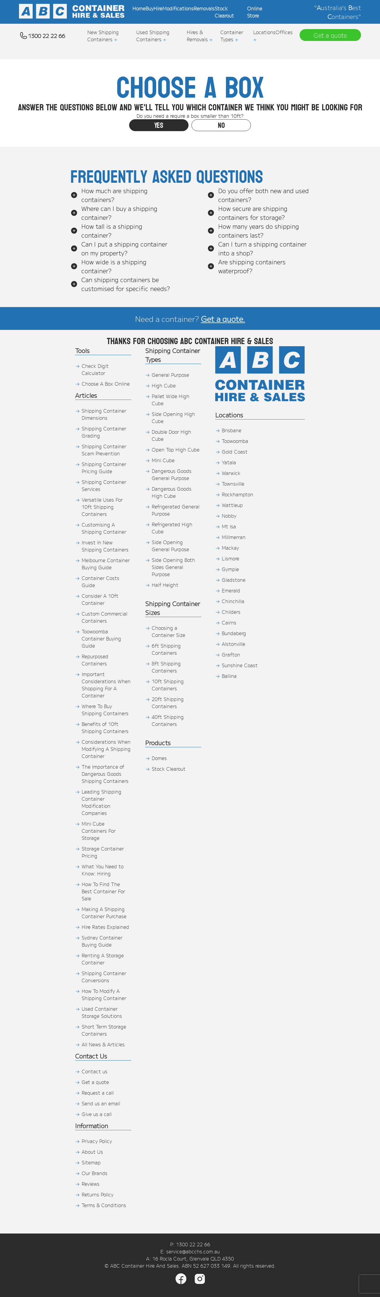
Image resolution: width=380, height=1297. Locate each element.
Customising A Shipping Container (104, 528)
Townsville (233, 483)
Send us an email (101, 1103)
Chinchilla (233, 601)
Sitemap (91, 1162)
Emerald (231, 590)
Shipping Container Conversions (104, 976)
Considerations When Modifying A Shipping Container (106, 748)
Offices (284, 32)
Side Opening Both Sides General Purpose (173, 567)
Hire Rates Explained (105, 926)
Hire (157, 8)
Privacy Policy (97, 1141)
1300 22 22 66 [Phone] (193, 1244)
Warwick (231, 472)
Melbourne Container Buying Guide (106, 564)
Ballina (229, 675)
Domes (159, 758)
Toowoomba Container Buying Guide (101, 638)
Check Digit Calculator (95, 369)
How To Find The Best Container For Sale (103, 891)
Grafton (231, 654)
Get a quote (95, 1081)
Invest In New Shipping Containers (105, 546)
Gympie (230, 569)
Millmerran (234, 537)
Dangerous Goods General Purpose (171, 474)
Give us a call (97, 1114)
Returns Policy (97, 1194)
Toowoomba (235, 440)
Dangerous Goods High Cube (171, 492)
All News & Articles (103, 1044)
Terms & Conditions (104, 1205)
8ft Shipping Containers (166, 667)
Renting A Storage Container (103, 959)
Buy (149, 8)
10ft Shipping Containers (168, 685)
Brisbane (231, 430)
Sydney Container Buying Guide (102, 941)
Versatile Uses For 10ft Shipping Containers (102, 506)
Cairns (229, 622)
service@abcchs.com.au (193, 1251)
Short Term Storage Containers (104, 1030)
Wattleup (232, 504)
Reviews (90, 1183)
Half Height (165, 584)
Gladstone (234, 579)
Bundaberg (234, 633)
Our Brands (94, 1173)
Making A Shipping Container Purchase (104, 912)
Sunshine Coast (240, 665)
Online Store (254, 12)
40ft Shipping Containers (168, 720)
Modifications (178, 8)
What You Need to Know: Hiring (103, 870)
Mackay (230, 547)
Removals (204, 8)
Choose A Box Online (106, 383)
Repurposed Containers (95, 660)
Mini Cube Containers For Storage (98, 830)
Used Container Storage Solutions (102, 1012)
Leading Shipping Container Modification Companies (101, 802)
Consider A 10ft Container (100, 599)
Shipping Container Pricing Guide (104, 467)
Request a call (98, 1092)
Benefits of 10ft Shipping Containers (105, 727)
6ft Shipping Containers (166, 649)
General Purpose (170, 374)
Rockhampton (237, 494)
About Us (92, 1151)
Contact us (94, 1071)
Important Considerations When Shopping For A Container (106, 684)
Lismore (230, 558)
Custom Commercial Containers (104, 617)
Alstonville (233, 643)
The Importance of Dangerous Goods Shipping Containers (105, 773)
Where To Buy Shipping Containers (105, 709)
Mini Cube (163, 460)
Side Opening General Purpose (170, 545)
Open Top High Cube (176, 449)
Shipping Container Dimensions (104, 414)
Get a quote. (223, 318)
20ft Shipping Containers (168, 702)
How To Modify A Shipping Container (104, 994)
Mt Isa (229, 526)
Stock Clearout (224, 12)
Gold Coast (235, 451)
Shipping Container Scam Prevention (104, 450)
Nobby (229, 515)
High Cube (164, 385)
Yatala (229, 462)
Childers (231, 611)
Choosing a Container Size (168, 631)
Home (138, 8)
